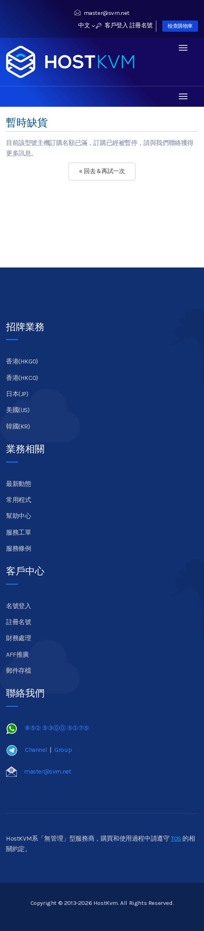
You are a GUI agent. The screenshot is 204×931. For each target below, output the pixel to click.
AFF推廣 (17, 654)
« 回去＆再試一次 (102, 171)
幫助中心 (18, 516)
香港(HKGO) (22, 361)
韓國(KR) (18, 426)
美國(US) (18, 410)
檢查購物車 (180, 26)
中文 (86, 25)
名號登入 (18, 606)
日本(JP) (17, 394)
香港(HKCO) (22, 378)
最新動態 (18, 484)
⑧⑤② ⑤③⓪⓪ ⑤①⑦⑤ (56, 728)
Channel (36, 749)
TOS (176, 838)
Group (63, 749)
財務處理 (18, 638)
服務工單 (18, 532)
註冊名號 (141, 25)
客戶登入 (112, 25)
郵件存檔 (18, 670)
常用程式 (18, 500)
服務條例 (18, 548)
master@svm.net (102, 12)
